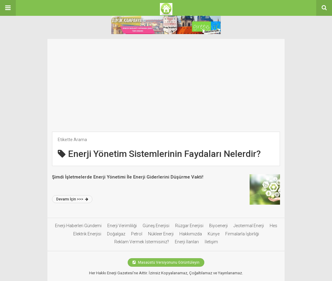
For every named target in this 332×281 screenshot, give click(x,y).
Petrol (136, 233)
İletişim (211, 241)
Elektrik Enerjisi (87, 233)
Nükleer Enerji (161, 233)
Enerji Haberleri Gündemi (78, 225)
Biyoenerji (218, 225)
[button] (8, 8)
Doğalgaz (116, 233)
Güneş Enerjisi (156, 225)
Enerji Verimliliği (122, 225)
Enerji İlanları (187, 241)
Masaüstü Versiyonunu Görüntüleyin (166, 262)
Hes (273, 225)
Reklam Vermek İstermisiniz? (141, 241)
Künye (214, 233)
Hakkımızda (190, 233)
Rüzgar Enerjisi (189, 225)
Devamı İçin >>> (72, 199)
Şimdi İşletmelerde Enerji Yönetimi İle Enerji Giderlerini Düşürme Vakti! (127, 177)
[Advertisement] (166, 81)
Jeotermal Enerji (248, 225)
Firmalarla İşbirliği (242, 233)
